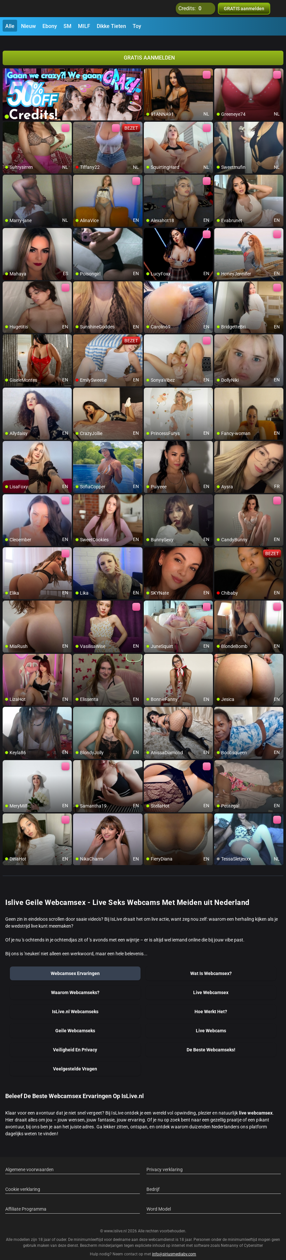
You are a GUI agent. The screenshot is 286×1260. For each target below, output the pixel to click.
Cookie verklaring (22, 1181)
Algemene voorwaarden (29, 1161)
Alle (9, 26)
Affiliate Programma (25, 1201)
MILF (84, 26)
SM (67, 26)
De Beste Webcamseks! (211, 1041)
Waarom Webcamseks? (75, 984)
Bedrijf (153, 1181)
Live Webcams (211, 1022)
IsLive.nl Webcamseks (75, 1003)
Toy (137, 26)
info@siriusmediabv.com (174, 1246)
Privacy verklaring (164, 1161)
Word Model (158, 1201)
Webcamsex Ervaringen (75, 965)
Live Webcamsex (210, 984)
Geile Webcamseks (75, 1022)
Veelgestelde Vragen (75, 1061)
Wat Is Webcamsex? (211, 965)
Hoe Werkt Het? (211, 1003)
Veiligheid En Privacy (75, 1041)
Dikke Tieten (111, 26)
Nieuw (28, 26)
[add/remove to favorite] (149, 65)
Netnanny (230, 1238)
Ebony (49, 26)
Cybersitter (253, 1238)
